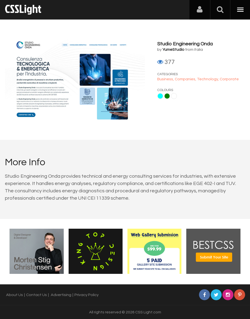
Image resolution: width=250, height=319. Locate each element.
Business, (166, 79)
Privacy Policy (86, 295)
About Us (14, 295)
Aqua (160, 96)
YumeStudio (173, 49)
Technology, (208, 79)
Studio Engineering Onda (185, 43)
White (174, 96)
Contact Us (36, 295)
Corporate (229, 79)
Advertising (61, 295)
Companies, (186, 79)
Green (167, 96)
